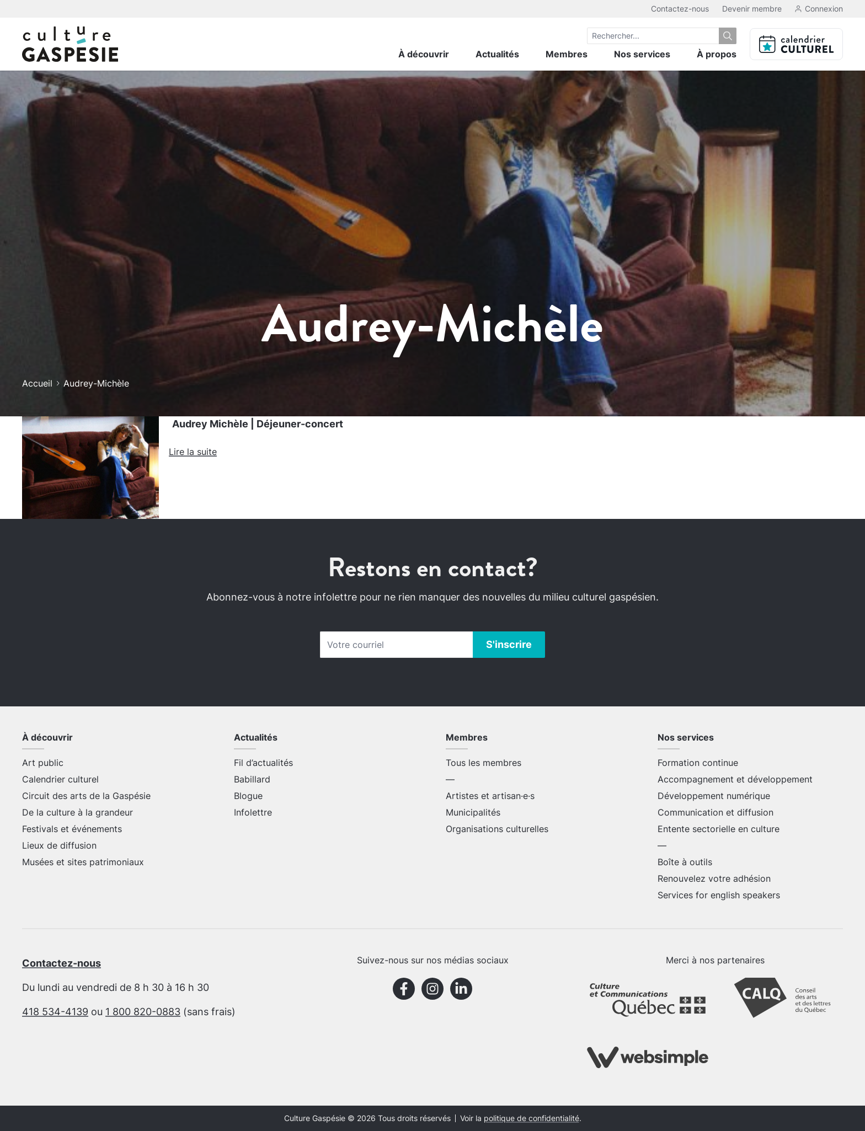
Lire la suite (193, 451)
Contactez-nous (680, 8)
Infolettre (253, 812)
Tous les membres (483, 762)
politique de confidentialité (531, 1118)
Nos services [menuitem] (642, 54)
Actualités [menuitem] (497, 54)
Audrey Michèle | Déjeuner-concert (257, 424)
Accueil (37, 383)
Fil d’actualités (263, 762)
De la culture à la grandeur (77, 812)
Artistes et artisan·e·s (490, 795)
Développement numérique (714, 795)
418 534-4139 (55, 1011)
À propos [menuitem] (716, 54)
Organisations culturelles (497, 828)
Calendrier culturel (60, 779)
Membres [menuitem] (567, 54)
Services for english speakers (719, 894)
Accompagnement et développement (735, 779)
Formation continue (698, 762)
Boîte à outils (685, 861)
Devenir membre (752, 8)
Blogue (248, 795)
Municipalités (473, 812)
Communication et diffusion (715, 812)
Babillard (252, 779)
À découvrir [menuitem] (423, 54)
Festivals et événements (72, 828)
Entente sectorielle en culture (718, 828)
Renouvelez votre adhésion (714, 878)
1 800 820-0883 (142, 1011)
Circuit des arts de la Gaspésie (86, 795)
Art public (42, 762)
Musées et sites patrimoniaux (83, 861)
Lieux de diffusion (59, 845)
